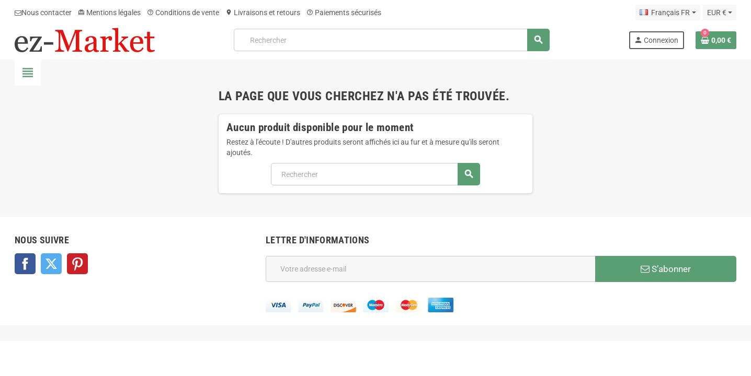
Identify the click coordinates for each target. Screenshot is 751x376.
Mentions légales (109, 12)
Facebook (25, 263)
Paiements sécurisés (343, 12)
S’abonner (666, 269)
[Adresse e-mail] (430, 269)
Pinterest (77, 263)
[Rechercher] (392, 40)
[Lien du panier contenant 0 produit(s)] (716, 40)
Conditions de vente (183, 12)
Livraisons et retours (262, 12)
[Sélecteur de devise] (719, 12)
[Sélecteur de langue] (667, 12)
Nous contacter (43, 12)
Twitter (51, 263)
